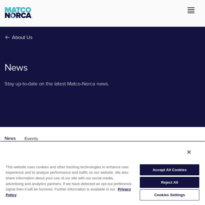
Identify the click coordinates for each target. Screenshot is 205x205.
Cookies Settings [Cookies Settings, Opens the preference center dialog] (169, 195)
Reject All (169, 182)
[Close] (189, 152)
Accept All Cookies (170, 170)
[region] (102, 173)
